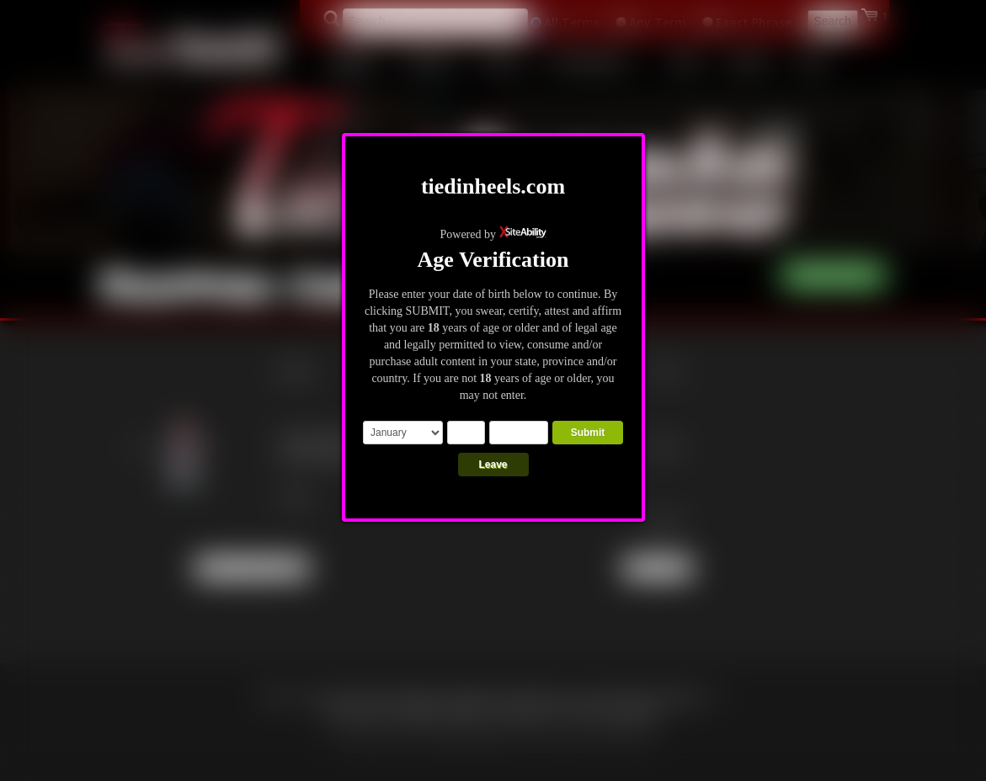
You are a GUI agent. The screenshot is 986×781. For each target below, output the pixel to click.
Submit (588, 432)
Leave (492, 464)
